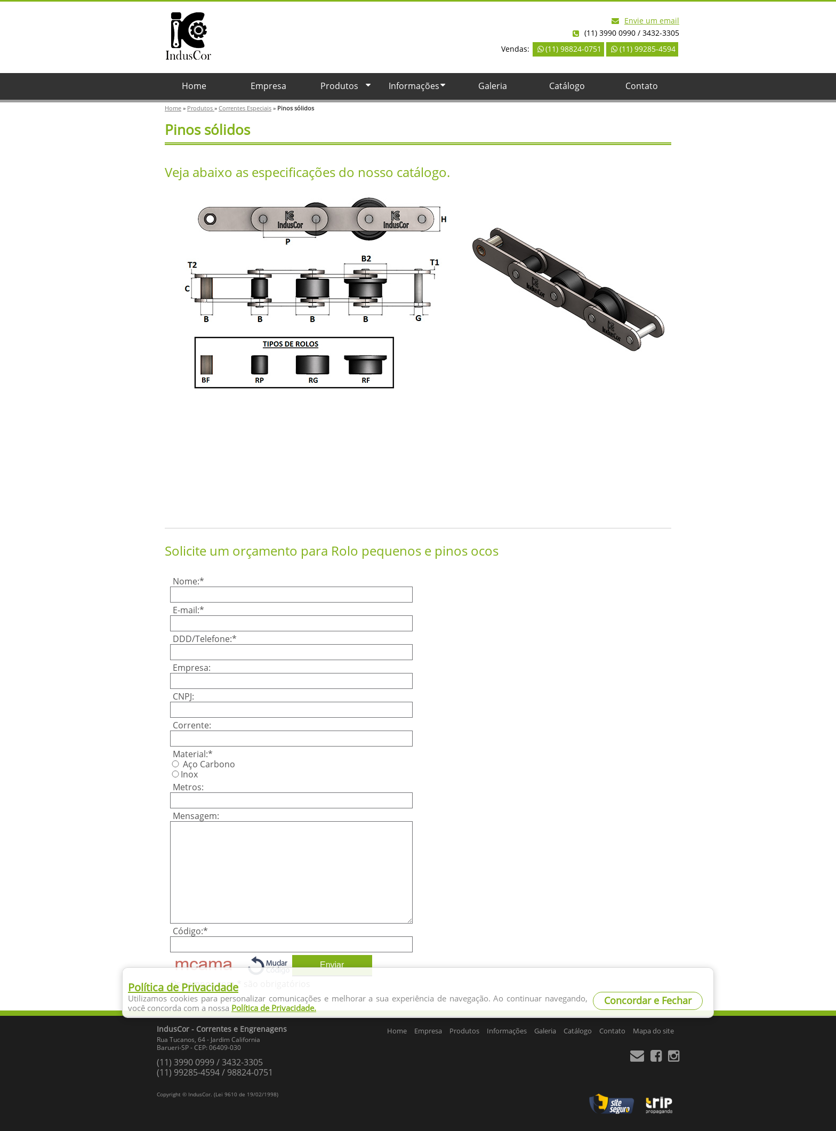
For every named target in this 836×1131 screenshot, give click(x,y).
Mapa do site (653, 1031)
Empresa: (192, 668)
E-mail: (188, 610)
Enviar (332, 964)
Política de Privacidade (183, 987)
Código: (190, 931)
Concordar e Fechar (648, 1001)
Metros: (188, 787)
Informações (418, 86)
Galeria (492, 86)
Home (194, 86)
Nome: (188, 581)
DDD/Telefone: (205, 639)
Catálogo (567, 86)
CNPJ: (183, 697)
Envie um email (645, 21)
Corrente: (192, 725)
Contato (641, 86)
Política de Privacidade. (273, 1008)
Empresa (268, 86)
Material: (193, 754)
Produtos (346, 86)
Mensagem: (196, 816)
